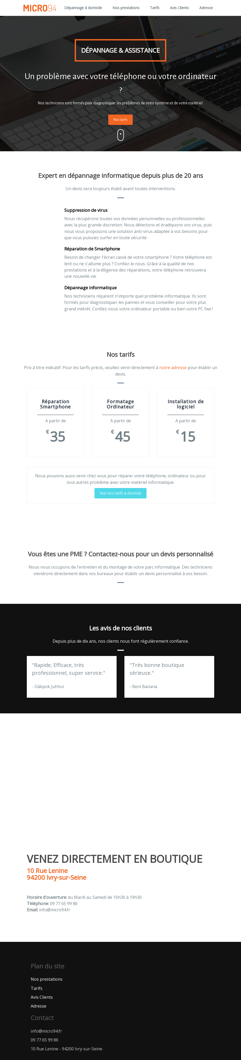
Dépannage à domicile (83, 7)
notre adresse (173, 367)
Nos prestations (125, 7)
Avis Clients (179, 7)
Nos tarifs (120, 120)
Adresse (206, 7)
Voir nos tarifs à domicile (120, 493)
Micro (39, 7)
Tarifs (155, 7)
